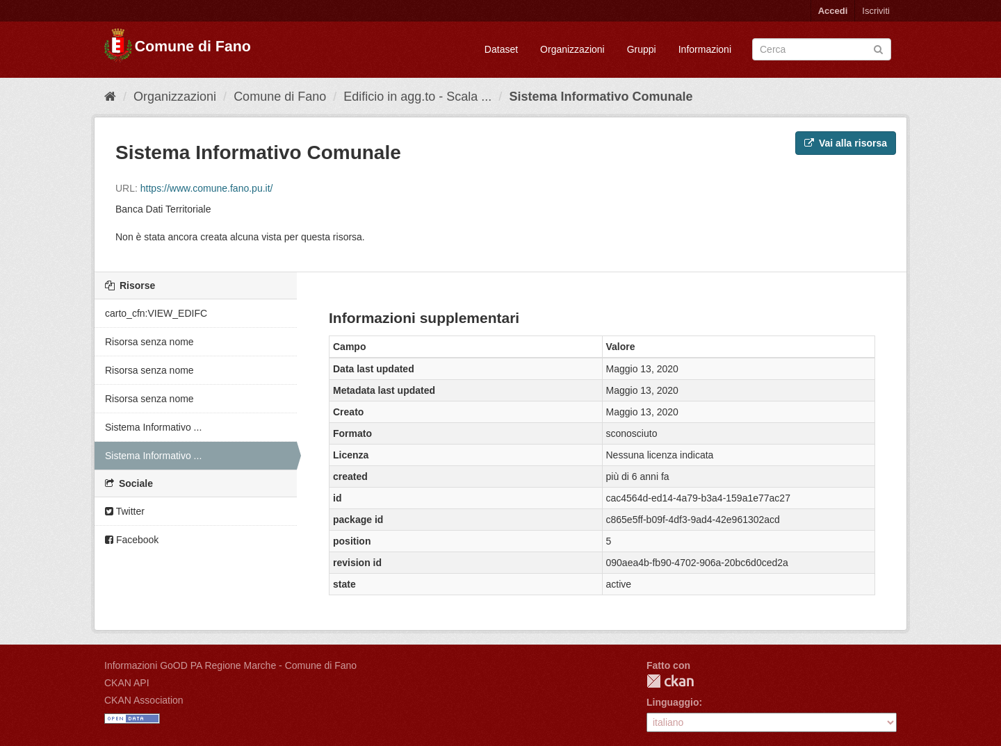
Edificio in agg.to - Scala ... (417, 96)
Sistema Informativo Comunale (600, 96)
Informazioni (704, 49)
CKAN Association (144, 700)
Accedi (833, 11)
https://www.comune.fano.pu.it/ (206, 188)
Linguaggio (672, 702)
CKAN (670, 681)
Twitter (125, 511)
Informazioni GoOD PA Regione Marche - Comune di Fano (230, 665)
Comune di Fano (280, 96)
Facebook (131, 539)
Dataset (501, 49)
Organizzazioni (572, 49)
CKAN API (126, 682)
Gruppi (641, 49)
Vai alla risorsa (845, 143)
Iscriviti (876, 11)
